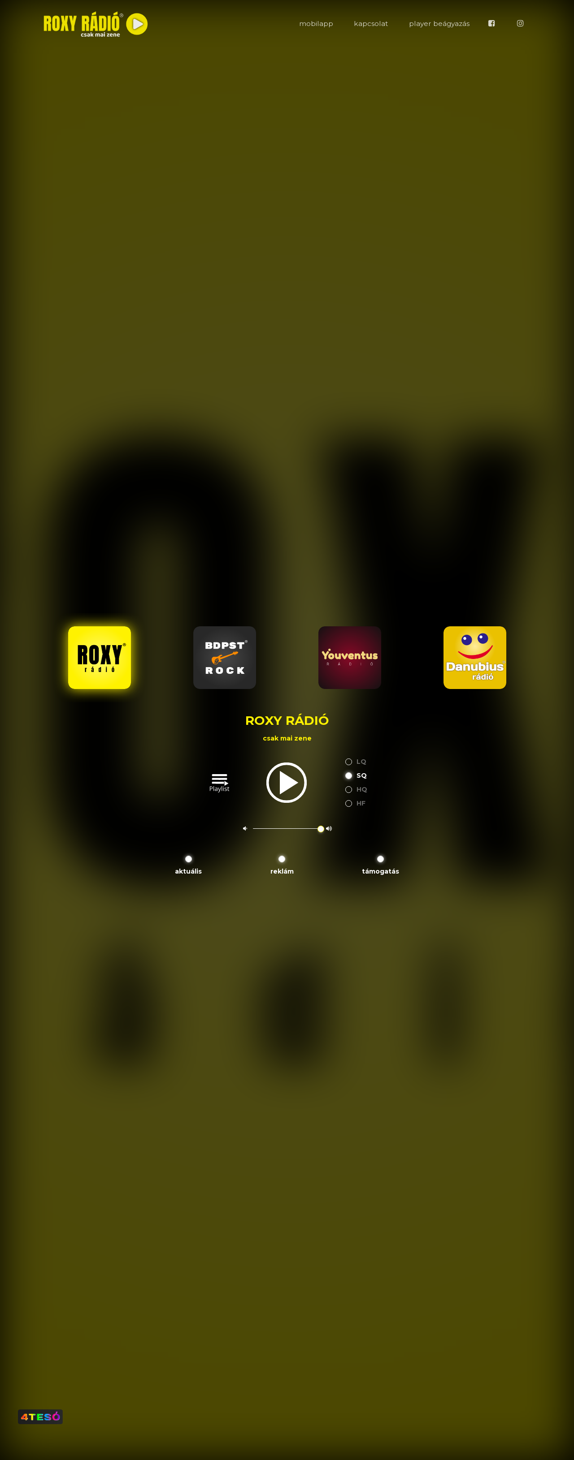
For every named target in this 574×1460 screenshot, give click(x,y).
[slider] (320, 829)
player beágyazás (439, 23)
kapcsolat (371, 23)
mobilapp (316, 23)
